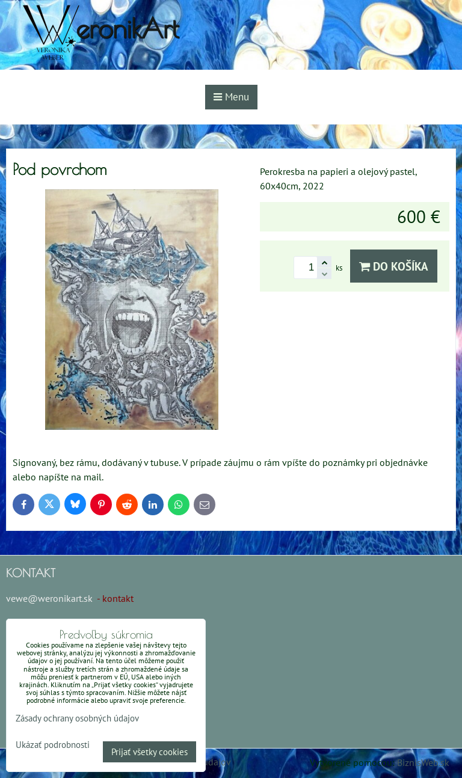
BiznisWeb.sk (423, 762)
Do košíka (393, 266)
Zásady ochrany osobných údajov (77, 718)
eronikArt (127, 28)
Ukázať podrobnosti (53, 745)
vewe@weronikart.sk (49, 598)
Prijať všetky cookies (149, 752)
